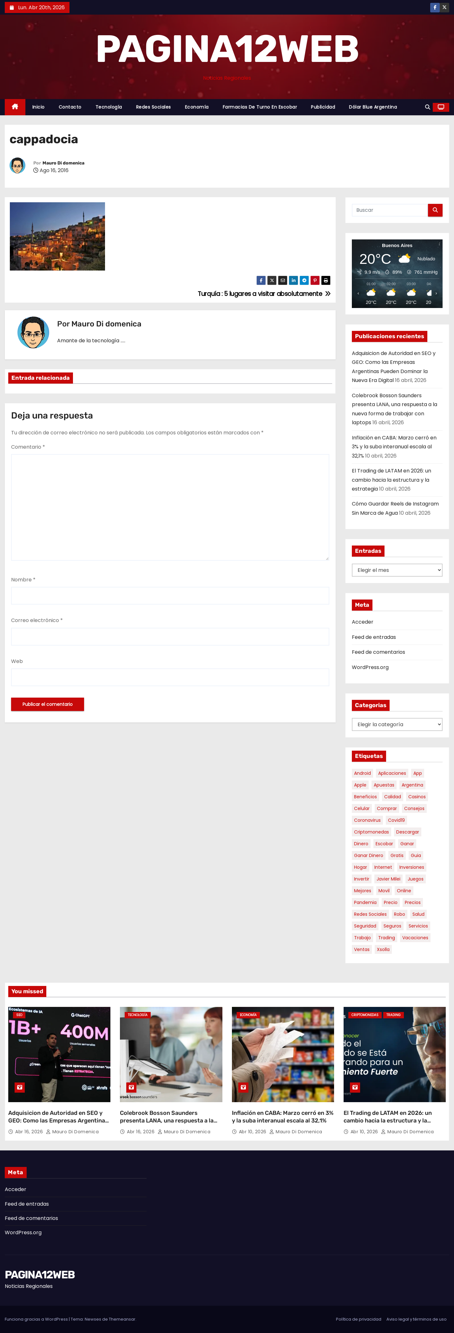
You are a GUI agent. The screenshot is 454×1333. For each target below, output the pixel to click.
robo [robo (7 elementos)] (399, 914)
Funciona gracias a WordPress (37, 1319)
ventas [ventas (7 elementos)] (362, 949)
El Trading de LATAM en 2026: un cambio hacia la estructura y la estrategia (391, 479)
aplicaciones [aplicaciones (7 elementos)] (392, 773)
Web (17, 661)
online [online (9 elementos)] (404, 891)
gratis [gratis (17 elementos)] (397, 855)
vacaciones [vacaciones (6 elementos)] (415, 937)
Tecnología (108, 107)
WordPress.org (370, 667)
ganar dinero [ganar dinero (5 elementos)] (368, 855)
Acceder (362, 622)
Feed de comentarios (378, 652)
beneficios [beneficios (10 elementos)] (365, 797)
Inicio (38, 107)
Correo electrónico (37, 620)
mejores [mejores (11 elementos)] (362, 891)
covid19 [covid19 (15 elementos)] (396, 820)
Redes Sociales (153, 107)
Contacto (70, 107)
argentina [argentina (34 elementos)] (412, 785)
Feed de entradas (374, 637)
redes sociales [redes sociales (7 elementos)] (370, 914)
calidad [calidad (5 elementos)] (392, 797)
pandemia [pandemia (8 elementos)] (365, 902)
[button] (427, 107)
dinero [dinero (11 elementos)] (361, 844)
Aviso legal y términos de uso (416, 1319)
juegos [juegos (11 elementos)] (416, 879)
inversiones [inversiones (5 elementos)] (411, 867)
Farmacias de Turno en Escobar (260, 107)
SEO (19, 1015)
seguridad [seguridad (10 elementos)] (365, 926)
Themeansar (122, 1319)
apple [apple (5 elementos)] (360, 785)
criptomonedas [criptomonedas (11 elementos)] (371, 832)
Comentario (28, 447)
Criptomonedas (365, 1015)
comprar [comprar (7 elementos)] (387, 808)
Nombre (23, 579)
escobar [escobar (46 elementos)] (384, 844)
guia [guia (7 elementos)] (416, 855)
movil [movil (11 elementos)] (384, 891)
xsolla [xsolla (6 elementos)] (383, 949)
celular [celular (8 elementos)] (362, 808)
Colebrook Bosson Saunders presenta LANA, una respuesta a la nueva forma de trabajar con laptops (169, 1120)
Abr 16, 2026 (29, 1132)
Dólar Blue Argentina (373, 107)
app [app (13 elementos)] (417, 773)
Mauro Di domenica (63, 163)
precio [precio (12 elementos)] (391, 902)
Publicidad (323, 107)
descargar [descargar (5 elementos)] (407, 832)
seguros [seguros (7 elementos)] (392, 926)
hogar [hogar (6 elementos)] (360, 867)
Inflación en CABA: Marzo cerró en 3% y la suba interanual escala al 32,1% (394, 446)
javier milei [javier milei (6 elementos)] (388, 879)
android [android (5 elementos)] (362, 773)
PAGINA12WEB (227, 48)
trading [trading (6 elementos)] (386, 937)
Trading (393, 1015)
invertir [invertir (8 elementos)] (361, 879)
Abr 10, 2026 (253, 1132)
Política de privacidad (358, 1319)
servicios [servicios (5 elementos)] (418, 926)
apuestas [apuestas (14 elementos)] (384, 785)
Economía (197, 107)
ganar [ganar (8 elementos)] (407, 844)
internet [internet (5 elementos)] (383, 867)
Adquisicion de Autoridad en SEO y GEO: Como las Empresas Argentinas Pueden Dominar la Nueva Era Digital (58, 1120)
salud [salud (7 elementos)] (418, 914)
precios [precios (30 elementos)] (413, 902)
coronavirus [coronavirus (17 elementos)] (367, 820)
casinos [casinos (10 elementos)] (417, 797)
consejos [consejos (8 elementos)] (414, 808)
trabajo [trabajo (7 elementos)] (362, 937)
